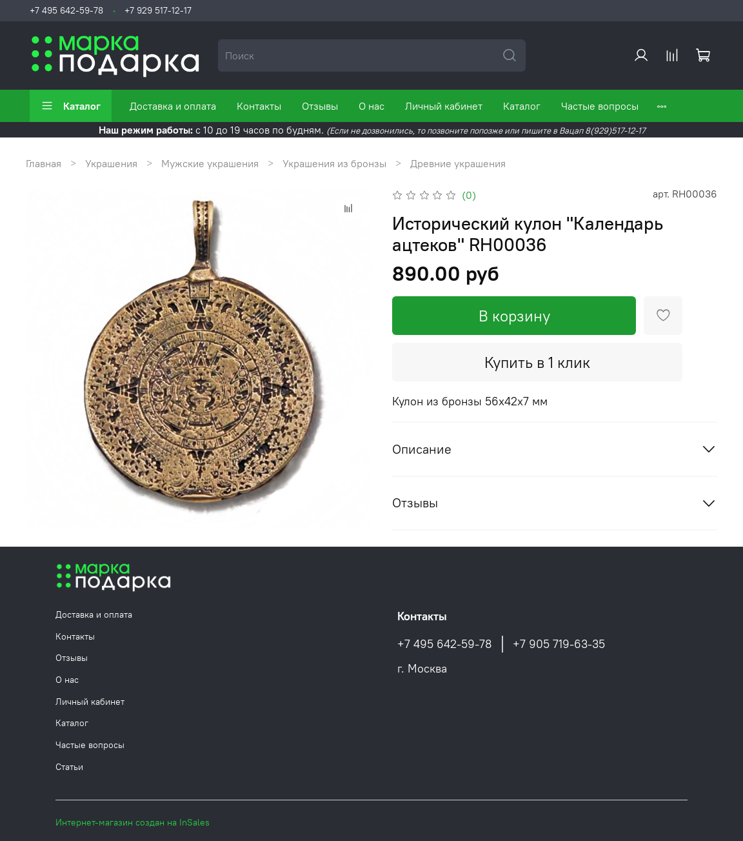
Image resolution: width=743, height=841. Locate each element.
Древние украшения (458, 163)
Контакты (259, 105)
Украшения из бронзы (334, 163)
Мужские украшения (210, 163)
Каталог (71, 105)
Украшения (111, 163)
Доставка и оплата (173, 105)
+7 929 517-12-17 (158, 10)
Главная (43, 163)
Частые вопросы (600, 105)
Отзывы (320, 105)
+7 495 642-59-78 (66, 10)
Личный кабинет (443, 105)
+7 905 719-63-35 (559, 644)
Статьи (69, 767)
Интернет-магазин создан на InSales (132, 822)
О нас (371, 105)
